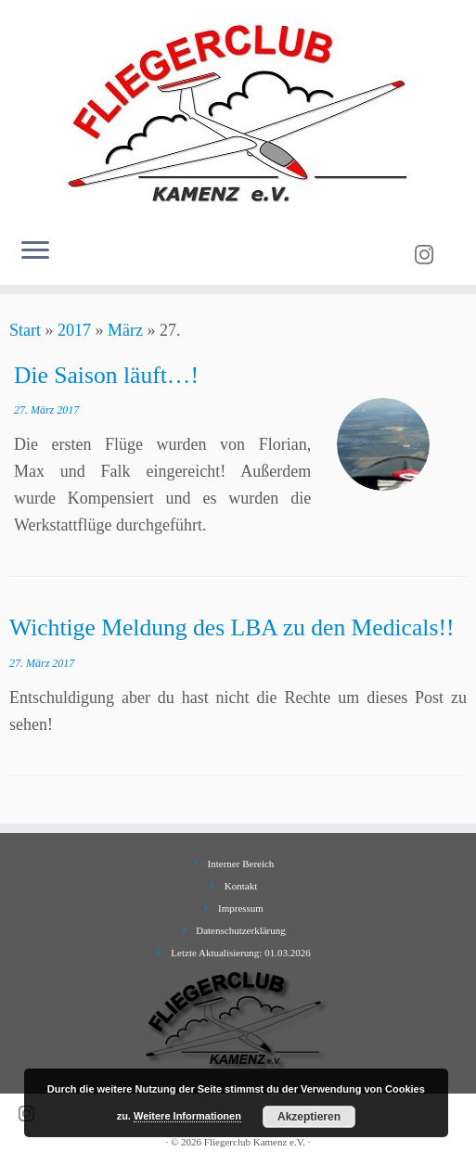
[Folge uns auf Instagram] (430, 255)
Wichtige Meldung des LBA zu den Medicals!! (231, 627)
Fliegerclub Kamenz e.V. (254, 1141)
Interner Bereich (241, 863)
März (125, 330)
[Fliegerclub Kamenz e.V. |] (238, 111)
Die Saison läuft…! (106, 375)
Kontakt (241, 885)
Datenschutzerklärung (241, 930)
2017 (74, 330)
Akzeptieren (309, 1116)
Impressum (241, 908)
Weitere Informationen (187, 1115)
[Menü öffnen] (35, 251)
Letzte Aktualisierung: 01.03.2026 (240, 952)
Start (25, 330)
